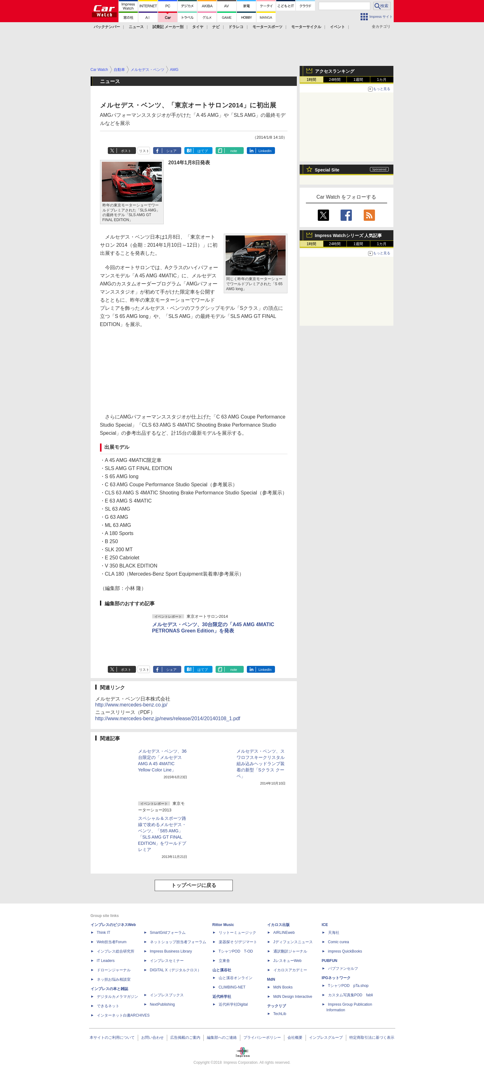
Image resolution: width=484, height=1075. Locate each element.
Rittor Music (223, 925)
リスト (144, 151)
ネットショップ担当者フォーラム (178, 942)
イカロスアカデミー (290, 970)
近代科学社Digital (233, 1004)
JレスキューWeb (287, 961)
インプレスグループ (326, 1037)
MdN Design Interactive (292, 996)
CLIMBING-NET (232, 987)
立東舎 (224, 961)
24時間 (335, 79)
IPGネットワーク (336, 978)
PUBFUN (329, 961)
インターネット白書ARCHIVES (123, 1015)
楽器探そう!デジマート (238, 942)
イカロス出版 (278, 925)
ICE (325, 925)
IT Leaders (106, 961)
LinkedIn (265, 151)
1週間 (358, 79)
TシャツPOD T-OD (236, 951)
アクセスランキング (334, 71)
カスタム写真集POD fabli (350, 995)
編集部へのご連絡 (222, 1037)
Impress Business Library (171, 951)
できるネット (108, 1006)
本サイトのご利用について (112, 1037)
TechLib (279, 1014)
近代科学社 (221, 996)
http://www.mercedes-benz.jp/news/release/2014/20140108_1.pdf (167, 718)
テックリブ (276, 1006)
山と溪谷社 (221, 970)
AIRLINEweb (284, 932)
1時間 (311, 79)
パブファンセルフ (343, 968)
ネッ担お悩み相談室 (114, 979)
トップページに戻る (193, 885)
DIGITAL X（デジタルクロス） (176, 970)
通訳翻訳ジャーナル (290, 951)
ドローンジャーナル (114, 970)
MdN (271, 979)
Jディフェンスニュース (293, 942)
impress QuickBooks (345, 951)
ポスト (126, 151)
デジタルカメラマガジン (117, 996)
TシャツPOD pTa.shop (348, 985)
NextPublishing (162, 1004)
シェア (171, 151)
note (233, 151)
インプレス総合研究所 (115, 951)
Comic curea (338, 942)
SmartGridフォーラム (168, 932)
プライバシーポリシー (262, 1037)
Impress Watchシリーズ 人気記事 (348, 235)
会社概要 (294, 1037)
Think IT (103, 932)
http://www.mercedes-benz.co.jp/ (131, 704)
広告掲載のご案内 (185, 1037)
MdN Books (283, 987)
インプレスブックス (167, 995)
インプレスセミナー (167, 961)
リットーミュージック (237, 932)
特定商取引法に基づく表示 (371, 1037)
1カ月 (382, 79)
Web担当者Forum (112, 942)
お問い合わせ (152, 1037)
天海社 (333, 932)
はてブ (202, 151)
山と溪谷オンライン (235, 978)
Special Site (327, 169)
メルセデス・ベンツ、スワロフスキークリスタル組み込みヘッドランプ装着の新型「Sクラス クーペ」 (261, 764)
